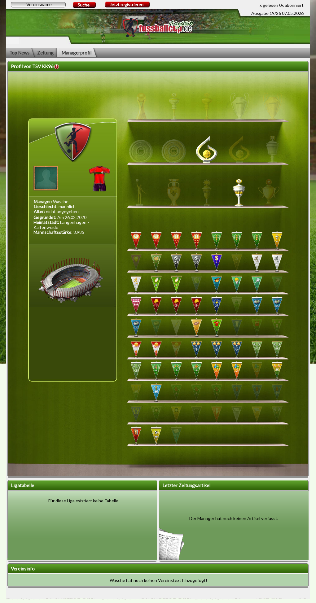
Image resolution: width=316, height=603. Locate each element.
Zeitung (45, 52)
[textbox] (38, 4)
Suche (83, 4)
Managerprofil (76, 52)
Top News (19, 52)
